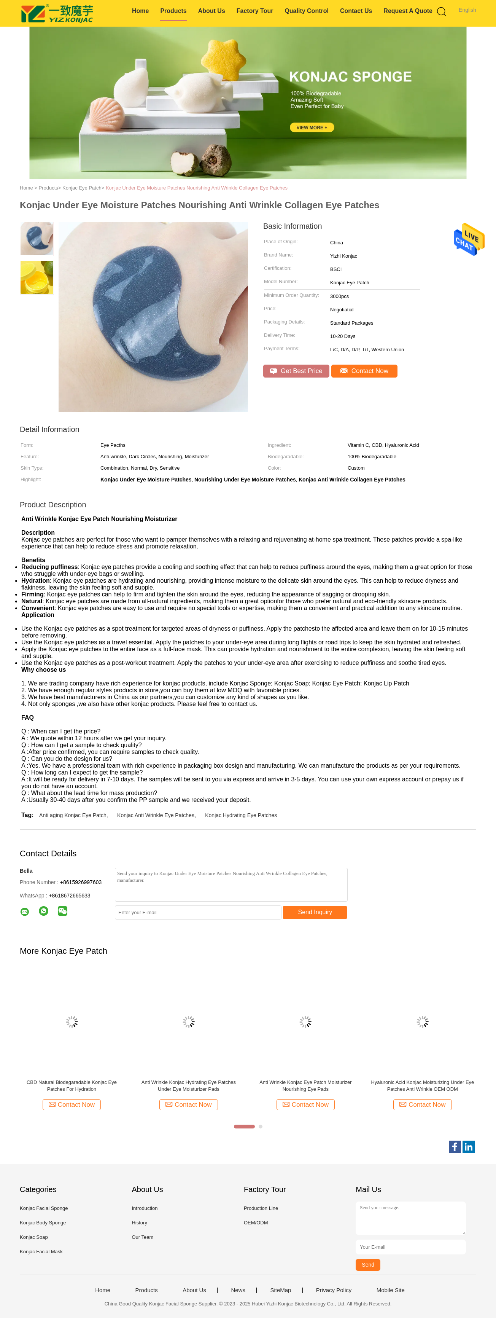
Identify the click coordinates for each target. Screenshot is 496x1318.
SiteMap (280, 1290)
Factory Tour (255, 11)
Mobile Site (391, 1290)
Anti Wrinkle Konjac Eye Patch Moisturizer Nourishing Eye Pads (305, 1085)
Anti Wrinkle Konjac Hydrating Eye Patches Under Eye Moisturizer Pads (188, 1085)
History (139, 1223)
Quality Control (307, 11)
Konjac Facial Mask (41, 1251)
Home (140, 11)
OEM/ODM (256, 1223)
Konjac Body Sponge (43, 1223)
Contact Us (356, 11)
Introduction (144, 1208)
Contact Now (364, 371)
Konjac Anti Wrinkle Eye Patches (155, 815)
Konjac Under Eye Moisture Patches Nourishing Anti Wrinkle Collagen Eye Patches (197, 188)
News (238, 1290)
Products (173, 11)
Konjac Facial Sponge (44, 1208)
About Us (211, 11)
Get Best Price (296, 371)
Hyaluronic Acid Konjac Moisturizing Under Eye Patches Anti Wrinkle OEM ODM (422, 1085)
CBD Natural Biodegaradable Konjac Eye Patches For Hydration (72, 1085)
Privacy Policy (333, 1290)
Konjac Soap (34, 1237)
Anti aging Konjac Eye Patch (73, 815)
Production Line (261, 1208)
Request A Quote (407, 11)
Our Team (142, 1237)
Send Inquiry (315, 912)
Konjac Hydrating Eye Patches (241, 815)
